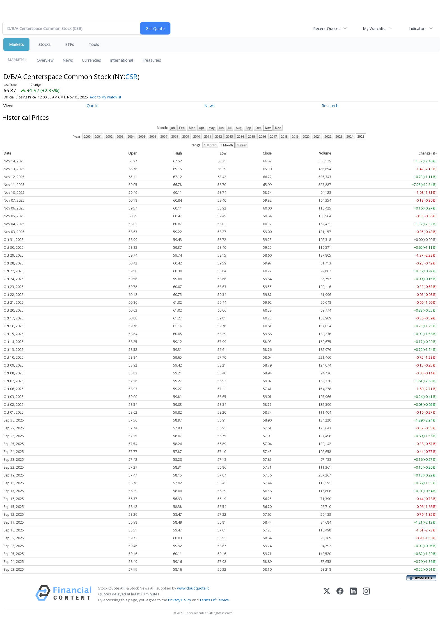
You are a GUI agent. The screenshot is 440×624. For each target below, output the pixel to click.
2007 (164, 136)
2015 (251, 136)
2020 (306, 136)
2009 (185, 136)
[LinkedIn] (353, 594)
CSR (131, 76)
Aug (238, 128)
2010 (196, 136)
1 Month (210, 145)
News (68, 60)
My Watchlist (374, 28)
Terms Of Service (214, 599)
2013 (229, 136)
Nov (268, 128)
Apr (201, 128)
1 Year (242, 145)
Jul (230, 128)
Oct (258, 128)
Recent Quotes (326, 28)
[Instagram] (366, 594)
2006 (153, 136)
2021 (317, 136)
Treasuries (151, 60)
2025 (361, 136)
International (121, 60)
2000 (87, 136)
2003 (120, 136)
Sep (248, 128)
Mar (192, 128)
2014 (240, 136)
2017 (273, 136)
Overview (45, 60)
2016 (262, 136)
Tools (94, 44)
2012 (218, 136)
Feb (182, 128)
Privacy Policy (179, 599)
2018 (284, 136)
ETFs (69, 44)
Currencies (91, 60)
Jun (221, 128)
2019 (295, 136)
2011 (207, 136)
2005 (142, 136)
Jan (172, 128)
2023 (339, 136)
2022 (328, 136)
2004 (131, 136)
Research (330, 105)
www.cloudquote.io (193, 588)
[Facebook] (340, 594)
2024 (350, 136)
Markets (16, 44)
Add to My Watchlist (105, 97)
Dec (278, 128)
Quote (92, 105)
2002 (109, 136)
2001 (98, 136)
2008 (174, 136)
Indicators (418, 28)
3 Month (227, 145)
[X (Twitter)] (327, 594)
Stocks (44, 44)
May (211, 128)
